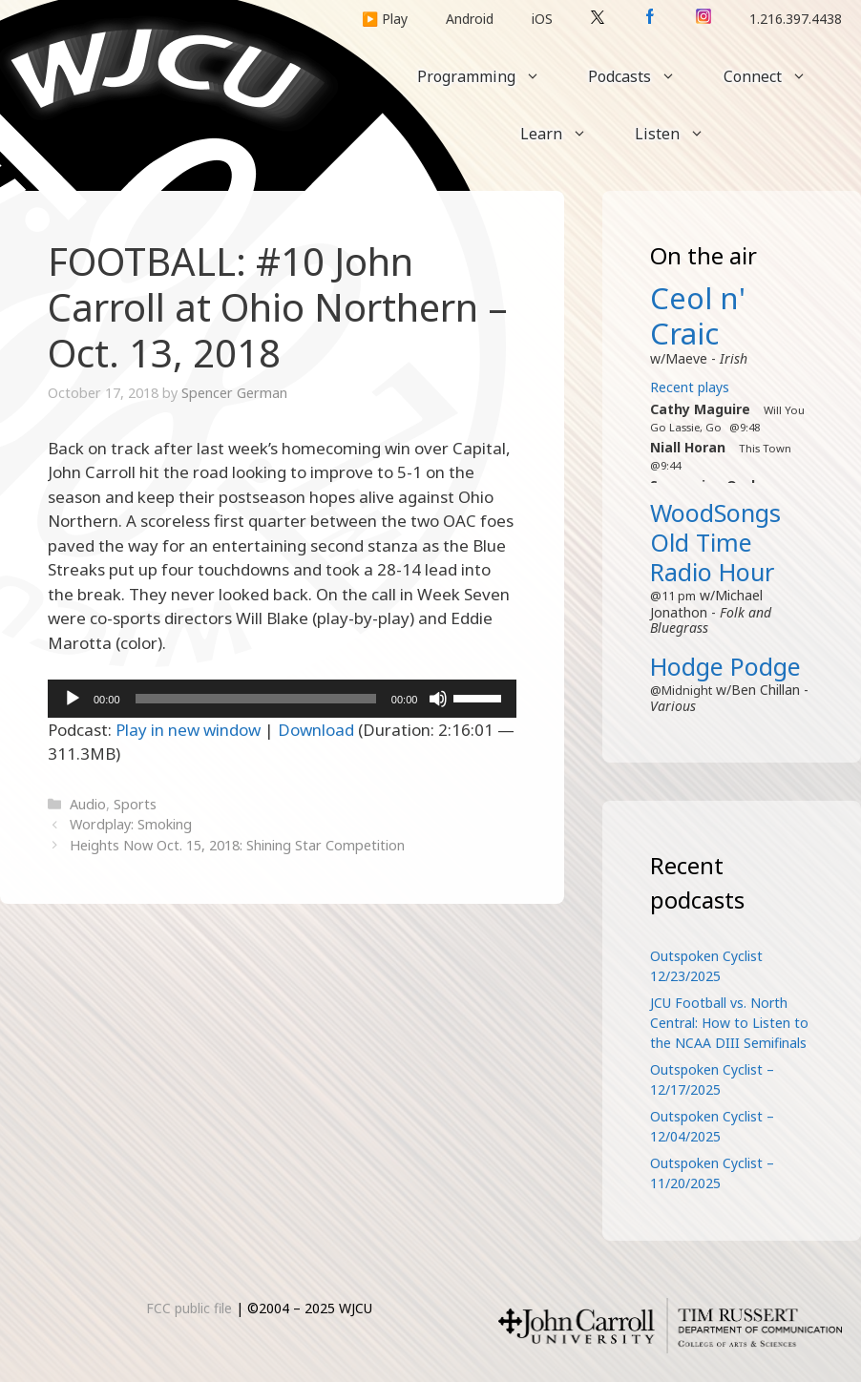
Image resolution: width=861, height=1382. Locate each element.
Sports (135, 804)
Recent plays (689, 387)
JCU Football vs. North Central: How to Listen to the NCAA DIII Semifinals (729, 1023)
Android (470, 19)
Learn (565, 133)
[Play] (72, 698)
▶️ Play (385, 19)
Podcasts (644, 76)
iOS (542, 19)
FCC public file (189, 1308)
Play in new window (188, 730)
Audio (88, 804)
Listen (681, 133)
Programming (490, 76)
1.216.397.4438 (795, 19)
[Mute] (438, 698)
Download (316, 730)
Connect (777, 76)
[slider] (256, 698)
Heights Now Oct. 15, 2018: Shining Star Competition (237, 845)
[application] (282, 699)
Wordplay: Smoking (131, 824)
